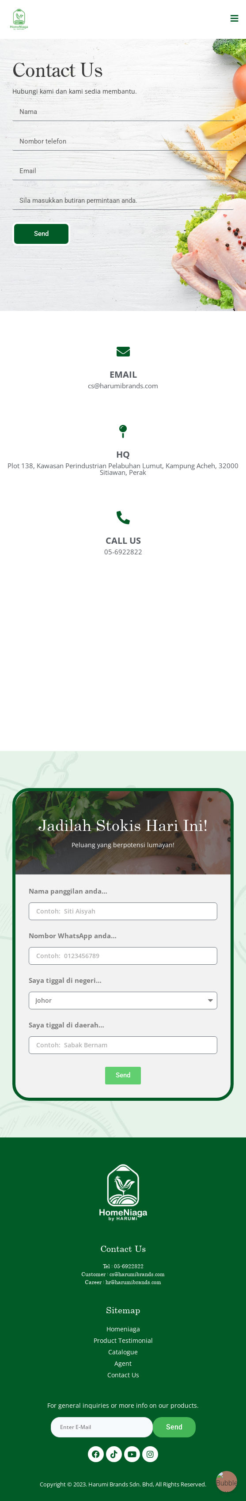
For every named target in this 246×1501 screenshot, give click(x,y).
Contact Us (123, 1375)
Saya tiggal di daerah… (66, 1025)
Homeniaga (123, 1329)
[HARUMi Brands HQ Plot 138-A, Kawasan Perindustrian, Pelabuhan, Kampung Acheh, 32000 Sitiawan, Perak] (123, 649)
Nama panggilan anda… (68, 891)
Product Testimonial (123, 1340)
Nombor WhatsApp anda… (73, 936)
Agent (123, 1363)
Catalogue (123, 1352)
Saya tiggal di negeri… (65, 981)
